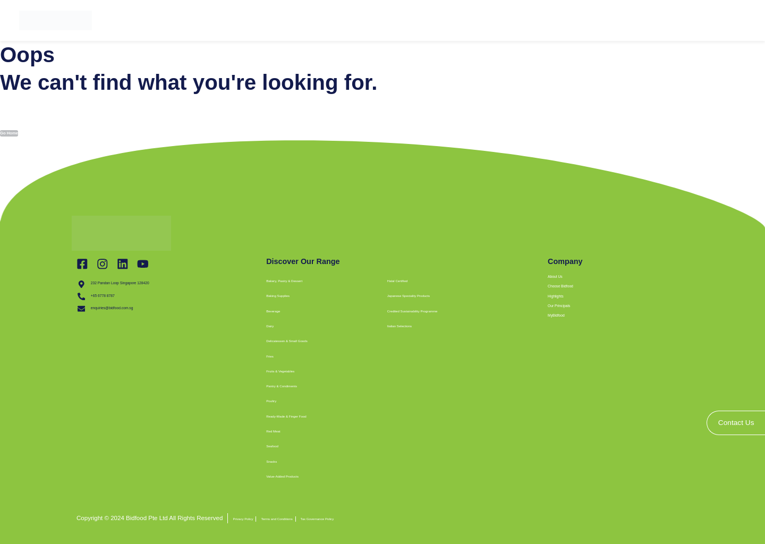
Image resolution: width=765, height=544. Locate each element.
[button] (399, 340)
